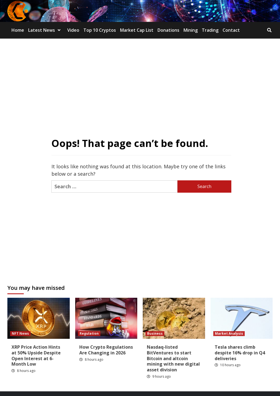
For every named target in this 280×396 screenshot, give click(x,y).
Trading (210, 30)
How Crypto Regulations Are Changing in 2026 (106, 350)
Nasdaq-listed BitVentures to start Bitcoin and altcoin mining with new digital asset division (173, 358)
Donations (168, 30)
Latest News (45, 30)
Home (17, 30)
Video (73, 30)
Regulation (89, 333)
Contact (231, 30)
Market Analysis (229, 333)
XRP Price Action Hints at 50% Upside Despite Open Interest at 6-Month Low (36, 355)
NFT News (20, 333)
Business (155, 333)
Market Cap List (136, 30)
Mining (190, 30)
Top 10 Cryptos (99, 30)
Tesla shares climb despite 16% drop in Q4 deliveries (240, 353)
